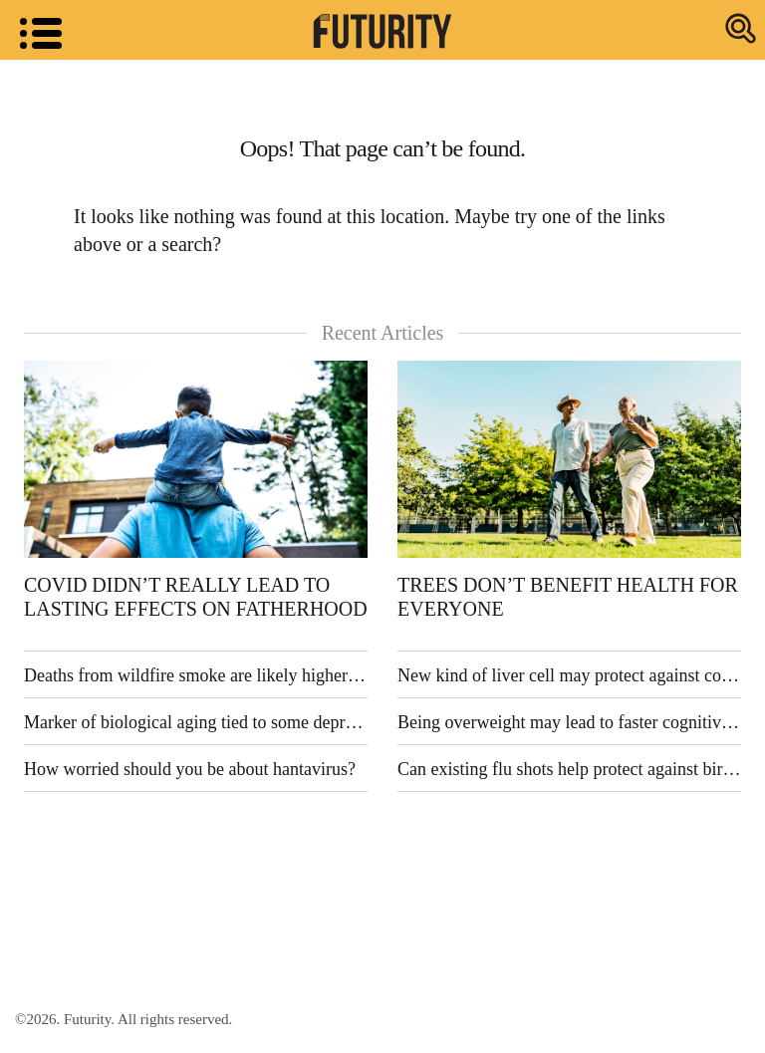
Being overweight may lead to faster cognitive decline (569, 722)
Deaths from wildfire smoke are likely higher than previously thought (196, 675)
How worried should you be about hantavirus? (190, 769)
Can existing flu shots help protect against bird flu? (569, 769)
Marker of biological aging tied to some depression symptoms (196, 722)
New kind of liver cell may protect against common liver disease (569, 675)
